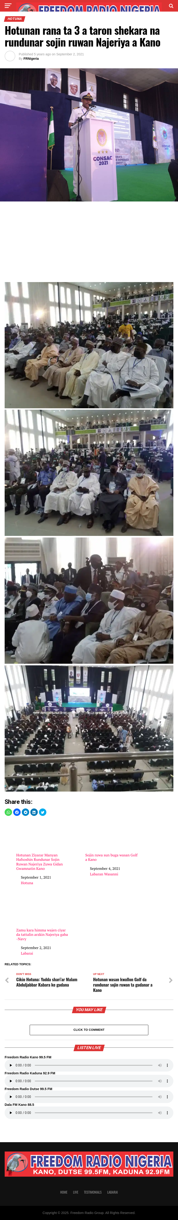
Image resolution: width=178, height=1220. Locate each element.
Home (63, 1192)
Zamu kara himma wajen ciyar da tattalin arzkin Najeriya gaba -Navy (43, 918)
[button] (8, 812)
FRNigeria (31, 58)
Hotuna (27, 882)
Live (75, 1192)
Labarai (27, 953)
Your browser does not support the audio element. (89, 1065)
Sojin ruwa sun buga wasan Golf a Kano (112, 841)
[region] (89, 243)
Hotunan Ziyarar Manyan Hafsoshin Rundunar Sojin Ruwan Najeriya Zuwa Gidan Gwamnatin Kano (43, 846)
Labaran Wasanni (104, 874)
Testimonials (93, 1192)
